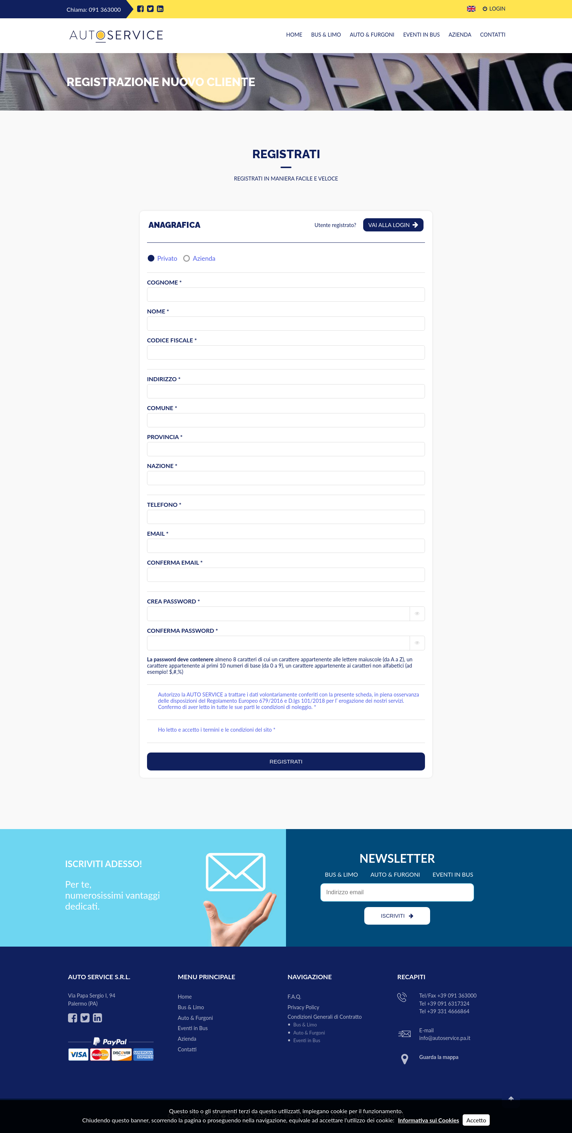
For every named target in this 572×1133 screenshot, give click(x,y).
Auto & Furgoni (372, 34)
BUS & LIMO (341, 874)
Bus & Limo (326, 34)
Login (494, 8)
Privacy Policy (303, 1007)
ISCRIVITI (397, 916)
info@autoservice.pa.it (444, 1038)
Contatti (492, 34)
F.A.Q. (294, 996)
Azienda (460, 34)
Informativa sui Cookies (428, 1120)
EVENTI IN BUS (453, 874)
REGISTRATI (286, 761)
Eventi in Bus (421, 34)
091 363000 (105, 9)
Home (294, 34)
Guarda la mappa (438, 1057)
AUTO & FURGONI (395, 874)
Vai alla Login (393, 225)
